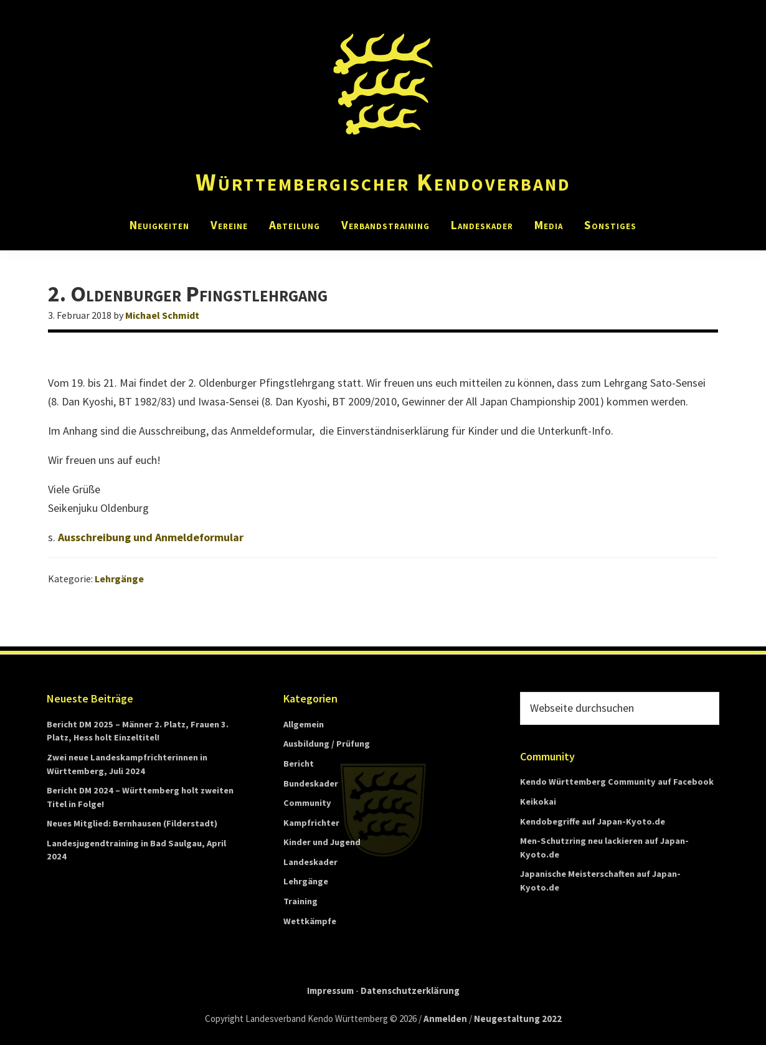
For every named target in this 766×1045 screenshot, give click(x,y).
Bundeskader (310, 783)
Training (300, 901)
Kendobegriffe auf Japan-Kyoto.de (592, 821)
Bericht (298, 763)
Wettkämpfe (309, 921)
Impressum (330, 990)
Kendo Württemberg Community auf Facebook (617, 781)
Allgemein (303, 724)
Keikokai (538, 801)
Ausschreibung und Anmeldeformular (151, 537)
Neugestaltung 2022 (518, 1018)
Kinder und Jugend (322, 842)
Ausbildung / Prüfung (326, 743)
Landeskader (310, 862)
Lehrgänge (119, 578)
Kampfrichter (311, 822)
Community (307, 802)
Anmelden (445, 1018)
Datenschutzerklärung (410, 990)
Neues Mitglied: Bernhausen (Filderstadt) (132, 823)
